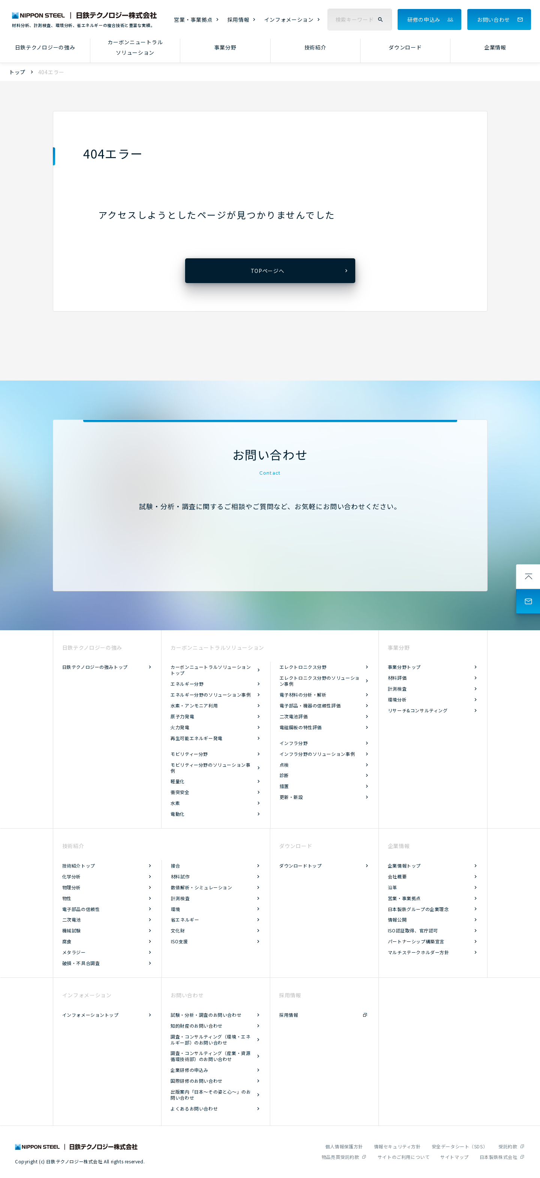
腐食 (67, 941)
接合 (175, 865)
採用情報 (238, 19)
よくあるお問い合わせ (194, 1108)
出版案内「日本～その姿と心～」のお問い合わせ (211, 1094)
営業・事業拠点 (193, 19)
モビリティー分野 (189, 754)
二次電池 (71, 919)
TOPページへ (267, 270)
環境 (175, 909)
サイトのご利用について (404, 1157)
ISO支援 (179, 941)
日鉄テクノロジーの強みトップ (95, 667)
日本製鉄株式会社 (499, 1157)
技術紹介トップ (78, 865)
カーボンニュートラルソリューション (135, 47)
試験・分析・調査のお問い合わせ (206, 1015)
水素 (175, 803)
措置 (284, 786)
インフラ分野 (294, 743)
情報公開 (397, 919)
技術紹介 (315, 47)
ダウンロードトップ (300, 865)
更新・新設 (291, 797)
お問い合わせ (493, 19)
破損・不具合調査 (81, 963)
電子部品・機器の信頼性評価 (310, 705)
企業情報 (495, 47)
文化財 (178, 930)
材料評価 (397, 677)
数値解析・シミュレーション (201, 887)
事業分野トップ (404, 667)
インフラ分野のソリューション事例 (317, 754)
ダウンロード (405, 47)
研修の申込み (423, 19)
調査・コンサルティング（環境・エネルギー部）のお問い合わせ (210, 1039)
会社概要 (397, 876)
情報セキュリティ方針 (397, 1146)
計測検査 (397, 688)
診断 (284, 775)
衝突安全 (180, 792)
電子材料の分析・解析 (303, 694)
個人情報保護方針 (344, 1146)
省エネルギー (185, 919)
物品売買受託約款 (340, 1157)
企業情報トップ (404, 865)
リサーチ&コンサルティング (418, 710)
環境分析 (397, 699)
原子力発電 (182, 716)
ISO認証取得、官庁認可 (413, 930)
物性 (67, 898)
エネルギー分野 (187, 683)
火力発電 (180, 727)
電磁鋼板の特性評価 (301, 727)
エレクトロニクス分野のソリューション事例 (320, 680)
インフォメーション (289, 19)
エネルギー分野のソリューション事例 (211, 694)
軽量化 (178, 781)
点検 (284, 764)
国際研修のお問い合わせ (197, 1081)
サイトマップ (454, 1157)
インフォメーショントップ (90, 1015)
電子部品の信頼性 (81, 909)
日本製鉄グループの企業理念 (418, 909)
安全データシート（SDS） (460, 1146)
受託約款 (507, 1146)
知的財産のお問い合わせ (197, 1025)
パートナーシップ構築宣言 (416, 941)
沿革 (392, 887)
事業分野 (225, 47)
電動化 (178, 814)
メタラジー (74, 952)
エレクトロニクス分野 (303, 667)
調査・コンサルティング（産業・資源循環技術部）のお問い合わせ (210, 1056)
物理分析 (71, 887)
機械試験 (71, 930)
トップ (17, 72)
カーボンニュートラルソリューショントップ (211, 670)
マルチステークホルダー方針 (418, 952)
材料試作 (180, 876)
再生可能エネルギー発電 (197, 738)
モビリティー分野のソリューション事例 (210, 767)
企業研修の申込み (189, 1070)
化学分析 (71, 876)
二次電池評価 (294, 716)
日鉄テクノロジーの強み (45, 47)
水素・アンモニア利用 (194, 705)
